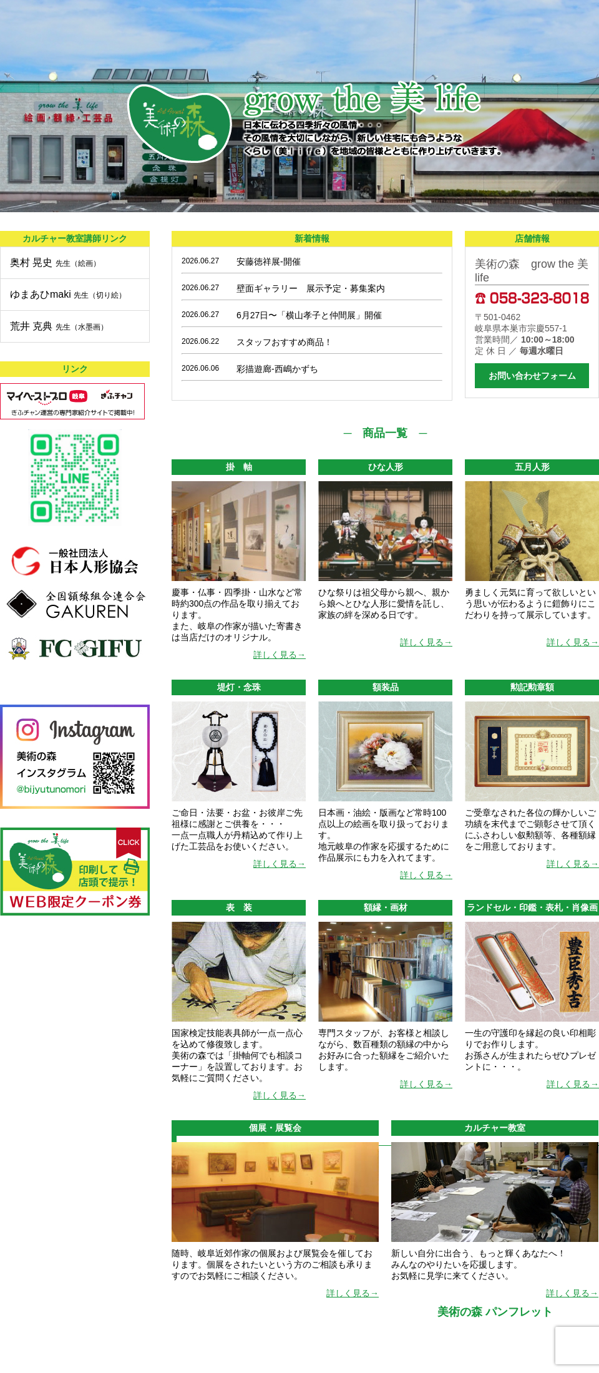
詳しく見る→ (279, 655)
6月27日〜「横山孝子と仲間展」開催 (309, 315)
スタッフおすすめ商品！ (284, 342)
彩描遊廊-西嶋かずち (281, 369)
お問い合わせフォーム (532, 376)
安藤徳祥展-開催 (268, 261)
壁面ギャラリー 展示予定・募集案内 (310, 288)
